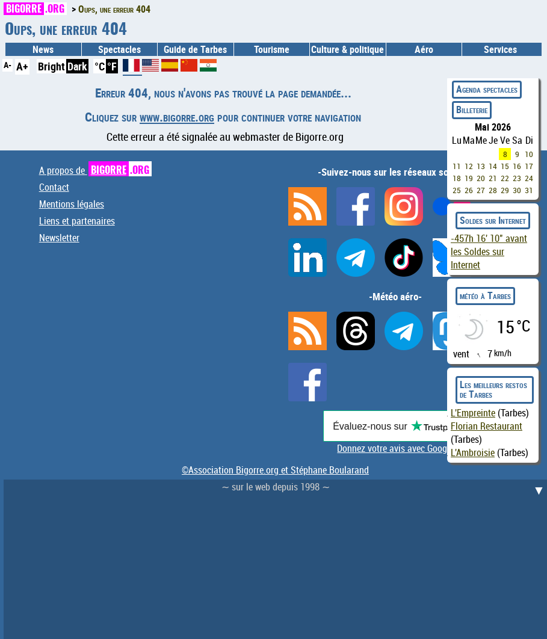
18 (457, 178)
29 (505, 190)
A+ (22, 66)
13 (481, 166)
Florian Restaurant (486, 426)
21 (493, 178)
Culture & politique (347, 49)
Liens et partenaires (77, 220)
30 (517, 190)
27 (481, 190)
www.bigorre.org (177, 116)
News (43, 49)
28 (493, 190)
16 (517, 166)
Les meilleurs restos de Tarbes (493, 389)
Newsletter (59, 237)
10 (529, 154)
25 (457, 190)
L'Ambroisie (473, 452)
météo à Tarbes (485, 295)
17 (529, 166)
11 (457, 166)
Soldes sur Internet (493, 220)
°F (112, 66)
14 (493, 166)
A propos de (95, 170)
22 (505, 178)
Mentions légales (71, 204)
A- (7, 64)
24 (529, 178)
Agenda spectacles (487, 89)
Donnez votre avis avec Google (395, 448)
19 (469, 178)
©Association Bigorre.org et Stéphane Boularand (275, 470)
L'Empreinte (473, 412)
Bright (51, 66)
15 (505, 166)
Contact (54, 187)
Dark (77, 66)
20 (481, 178)
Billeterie (471, 109)
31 (529, 190)
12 (469, 166)
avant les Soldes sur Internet (489, 251)
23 (517, 178)
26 (469, 190)
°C (99, 66)
